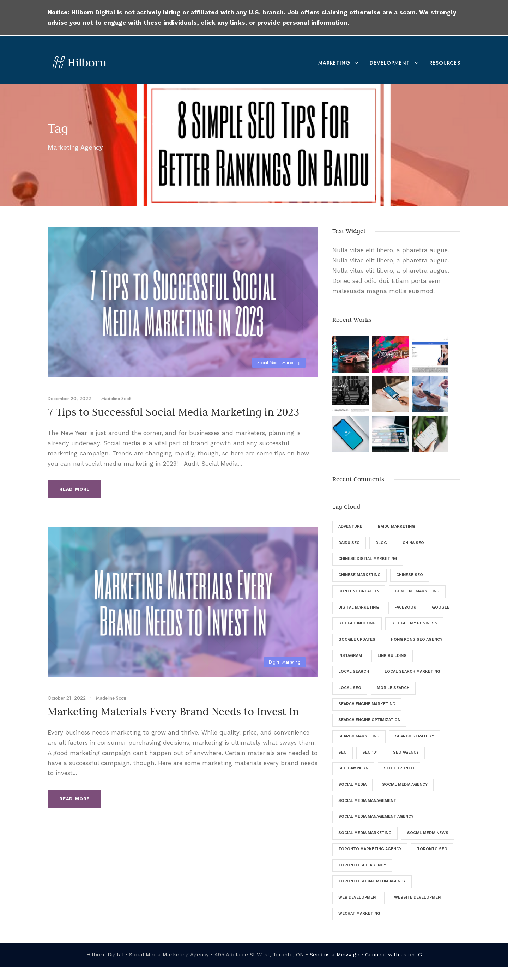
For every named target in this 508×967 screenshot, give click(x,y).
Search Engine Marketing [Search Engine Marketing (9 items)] (366, 704)
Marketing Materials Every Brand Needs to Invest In (173, 711)
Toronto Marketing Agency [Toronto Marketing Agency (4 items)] (369, 849)
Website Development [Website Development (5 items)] (418, 897)
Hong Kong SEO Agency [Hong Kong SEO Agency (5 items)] (416, 639)
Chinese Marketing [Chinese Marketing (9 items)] (359, 575)
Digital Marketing (285, 662)
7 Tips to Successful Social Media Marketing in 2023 (173, 411)
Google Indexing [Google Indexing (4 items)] (357, 623)
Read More (74, 489)
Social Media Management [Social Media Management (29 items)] (367, 800)
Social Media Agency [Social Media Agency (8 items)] (405, 784)
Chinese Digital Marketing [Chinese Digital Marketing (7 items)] (367, 558)
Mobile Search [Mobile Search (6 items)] (393, 687)
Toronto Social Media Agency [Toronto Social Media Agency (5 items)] (372, 881)
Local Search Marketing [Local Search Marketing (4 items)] (412, 671)
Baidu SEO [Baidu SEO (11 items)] (349, 542)
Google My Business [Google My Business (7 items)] (414, 623)
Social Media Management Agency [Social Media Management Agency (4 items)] (375, 816)
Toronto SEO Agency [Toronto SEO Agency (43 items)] (362, 865)
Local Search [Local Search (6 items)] (353, 671)
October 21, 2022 (67, 698)
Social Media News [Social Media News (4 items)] (427, 832)
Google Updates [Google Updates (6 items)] (356, 639)
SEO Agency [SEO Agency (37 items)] (406, 752)
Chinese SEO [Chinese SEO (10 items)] (409, 575)
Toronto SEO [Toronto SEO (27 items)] (432, 849)
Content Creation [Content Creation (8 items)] (358, 591)
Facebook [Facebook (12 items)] (405, 607)
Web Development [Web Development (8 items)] (358, 897)
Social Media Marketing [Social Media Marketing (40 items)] (365, 832)
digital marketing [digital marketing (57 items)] (358, 607)
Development (390, 62)
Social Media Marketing (279, 362)
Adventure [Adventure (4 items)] (350, 526)
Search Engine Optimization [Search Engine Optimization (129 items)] (369, 720)
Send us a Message (334, 954)
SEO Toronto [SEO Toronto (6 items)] (399, 768)
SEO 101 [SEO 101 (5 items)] (369, 752)
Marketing (334, 62)
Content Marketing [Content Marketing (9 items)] (417, 591)
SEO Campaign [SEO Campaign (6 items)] (353, 768)
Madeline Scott (116, 398)
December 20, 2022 (69, 398)
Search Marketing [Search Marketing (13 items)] (359, 736)
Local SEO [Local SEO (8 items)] (349, 687)
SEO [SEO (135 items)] (342, 752)
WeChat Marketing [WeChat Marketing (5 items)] (359, 913)
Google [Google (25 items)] (440, 607)
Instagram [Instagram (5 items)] (350, 655)
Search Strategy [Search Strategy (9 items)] (414, 736)
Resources (444, 62)
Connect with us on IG (393, 954)
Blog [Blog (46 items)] (381, 542)
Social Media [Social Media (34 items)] (352, 784)
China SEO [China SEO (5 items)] (413, 542)
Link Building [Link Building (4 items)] (392, 655)
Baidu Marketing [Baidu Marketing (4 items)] (396, 526)
